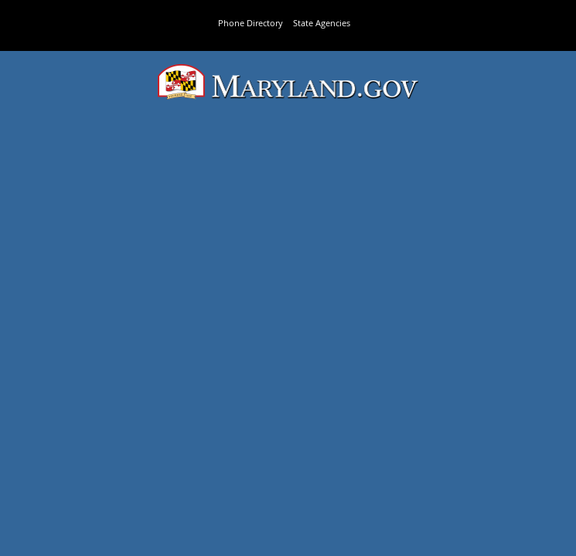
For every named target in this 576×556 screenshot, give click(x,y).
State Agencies (321, 23)
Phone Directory (250, 23)
